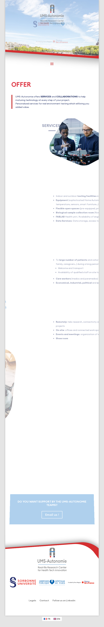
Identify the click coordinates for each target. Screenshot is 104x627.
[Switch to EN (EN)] (57, 619)
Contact (44, 600)
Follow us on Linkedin (64, 600)
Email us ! (52, 513)
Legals (32, 600)
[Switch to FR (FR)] (47, 619)
